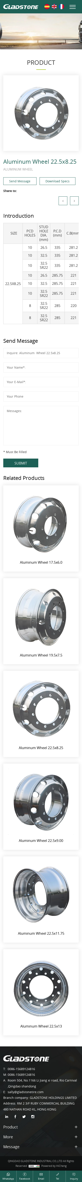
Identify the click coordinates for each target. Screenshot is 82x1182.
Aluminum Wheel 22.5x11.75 (41, 933)
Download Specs (57, 181)
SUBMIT (20, 463)
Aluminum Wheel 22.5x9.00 (41, 840)
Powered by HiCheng (54, 1166)
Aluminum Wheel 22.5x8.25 (41, 747)
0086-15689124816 (21, 1069)
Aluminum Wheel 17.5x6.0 (41, 562)
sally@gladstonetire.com (26, 1092)
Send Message (19, 181)
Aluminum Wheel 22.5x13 (41, 1026)
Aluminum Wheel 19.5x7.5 (41, 655)
